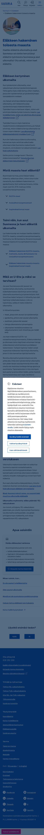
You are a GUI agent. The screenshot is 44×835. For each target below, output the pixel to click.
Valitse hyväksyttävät (18, 443)
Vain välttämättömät (18, 450)
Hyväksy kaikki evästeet (19, 437)
